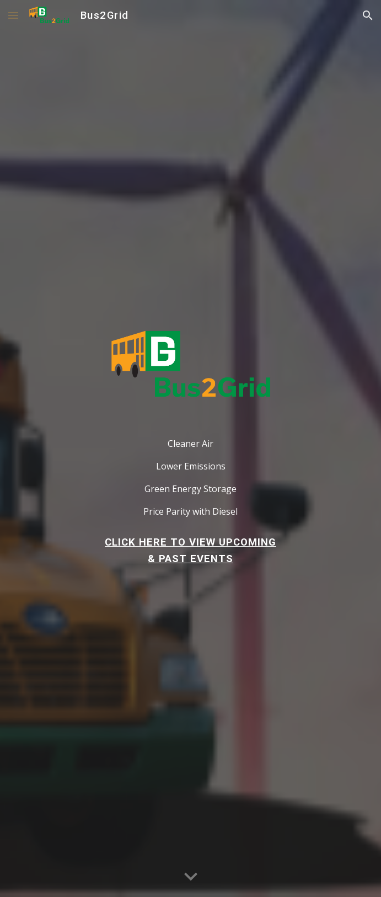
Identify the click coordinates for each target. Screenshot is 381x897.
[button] (13, 15)
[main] (190, 468)
